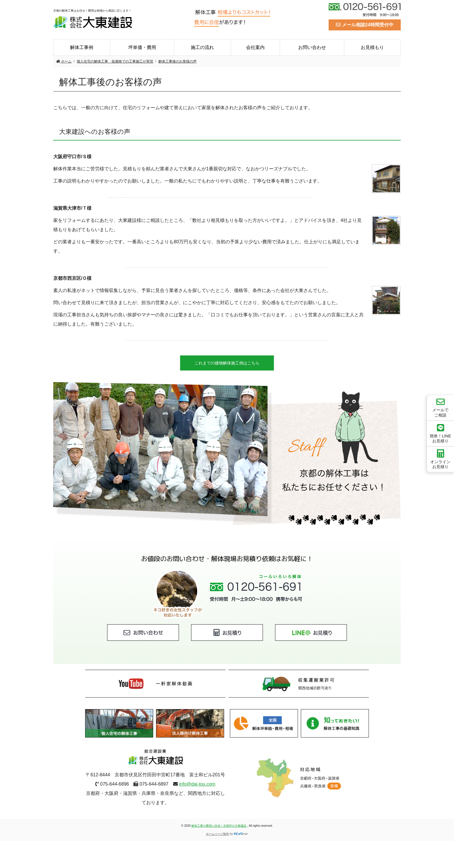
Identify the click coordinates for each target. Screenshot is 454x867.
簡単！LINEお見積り (440, 433)
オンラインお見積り (440, 459)
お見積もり (372, 47)
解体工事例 (81, 47)
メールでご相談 (440, 407)
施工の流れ (202, 47)
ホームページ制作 (217, 833)
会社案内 (255, 47)
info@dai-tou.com (197, 784)
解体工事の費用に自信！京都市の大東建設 (219, 825)
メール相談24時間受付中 (364, 24)
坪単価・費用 (142, 47)
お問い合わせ (312, 47)
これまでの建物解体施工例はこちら (227, 363)
